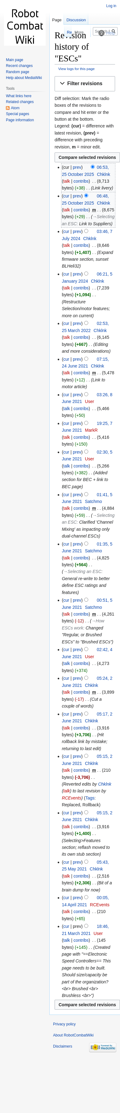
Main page (14, 60)
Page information (20, 120)
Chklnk (104, 784)
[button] (85, 84)
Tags (90, 797)
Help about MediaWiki (24, 78)
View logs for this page (76, 69)
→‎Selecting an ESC (82, 571)
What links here (18, 96)
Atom (15, 108)
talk (66, 181)
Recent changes (19, 66)
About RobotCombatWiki (73, 1035)
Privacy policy (64, 1024)
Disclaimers (62, 1046)
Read (59, 32)
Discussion (76, 20)
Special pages (17, 114)
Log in (111, 6)
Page (56, 20)
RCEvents (71, 797)
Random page (17, 72)
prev (77, 167)
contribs (81, 181)
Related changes (20, 102)
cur (66, 195)
